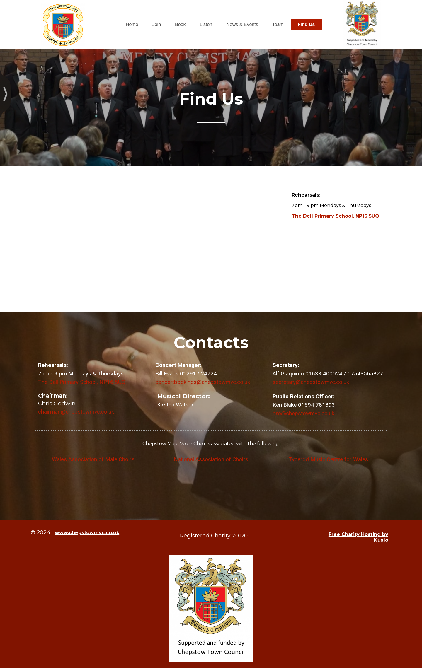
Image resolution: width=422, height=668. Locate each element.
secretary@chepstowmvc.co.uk (311, 382)
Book (180, 24)
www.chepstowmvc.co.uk (87, 532)
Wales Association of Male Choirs (94, 459)
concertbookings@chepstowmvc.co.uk (202, 382)
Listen (206, 24)
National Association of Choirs (211, 459)
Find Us (306, 24)
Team (278, 24)
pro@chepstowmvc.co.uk (303, 413)
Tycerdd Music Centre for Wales (328, 459)
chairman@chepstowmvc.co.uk (76, 411)
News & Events (242, 24)
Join (156, 24)
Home (132, 24)
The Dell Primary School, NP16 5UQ (335, 216)
